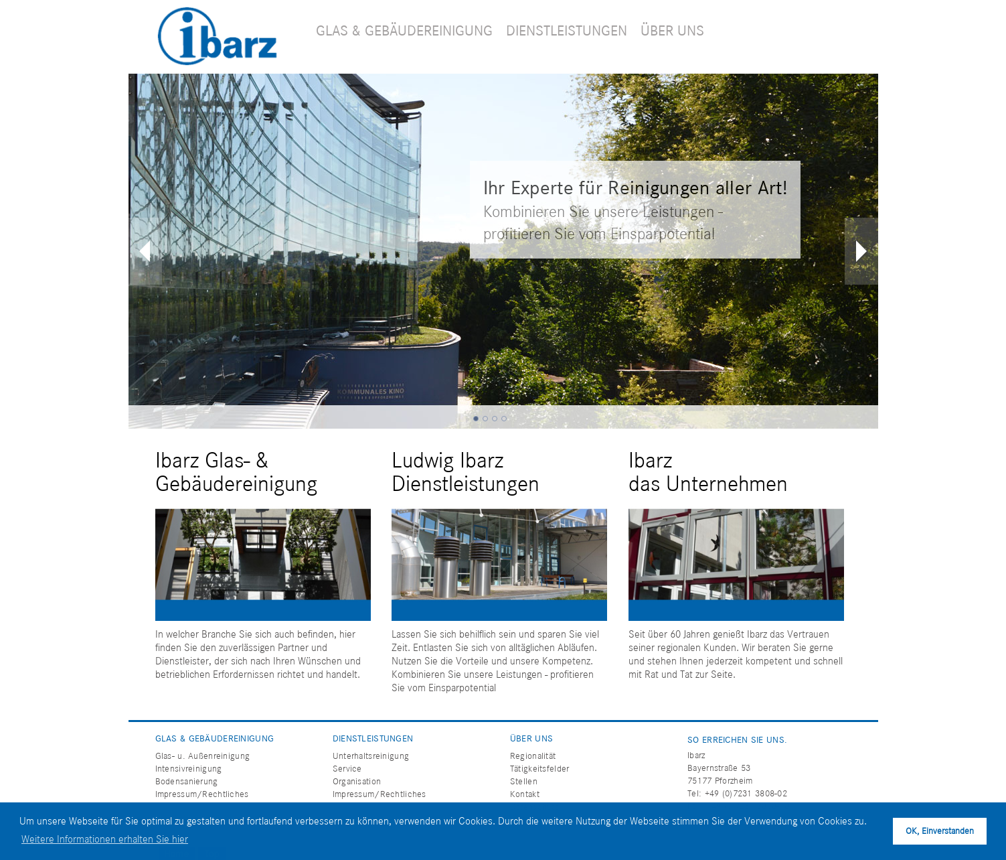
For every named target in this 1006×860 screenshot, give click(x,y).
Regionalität (533, 756)
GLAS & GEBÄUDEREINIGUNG (404, 30)
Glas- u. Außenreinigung (202, 756)
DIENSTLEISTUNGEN (566, 30)
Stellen (523, 781)
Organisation (357, 781)
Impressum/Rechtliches (202, 794)
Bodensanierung (186, 781)
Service (347, 768)
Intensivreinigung (188, 768)
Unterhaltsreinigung (371, 756)
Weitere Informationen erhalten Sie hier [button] (104, 839)
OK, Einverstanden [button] (940, 831)
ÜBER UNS (672, 30)
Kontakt (524, 794)
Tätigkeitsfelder (540, 768)
